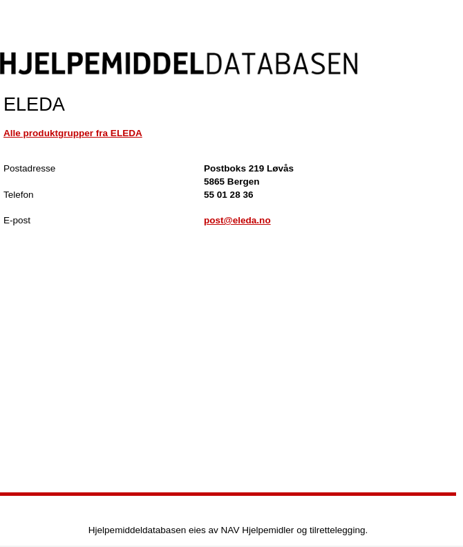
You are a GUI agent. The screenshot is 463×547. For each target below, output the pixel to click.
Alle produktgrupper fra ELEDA (72, 133)
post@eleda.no (237, 220)
